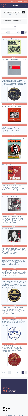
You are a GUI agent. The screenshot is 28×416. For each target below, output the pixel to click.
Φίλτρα (14, 26)
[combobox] (8, 29)
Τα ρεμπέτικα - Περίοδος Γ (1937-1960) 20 (13, 138)
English (25, 1)
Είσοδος (13, 1)
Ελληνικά (20, 1)
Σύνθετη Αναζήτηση (14, 14)
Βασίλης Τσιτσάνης (7, 229)
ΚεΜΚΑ (15, 5)
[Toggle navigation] (25, 5)
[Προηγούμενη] (2, 32)
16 (11, 32)
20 (23, 32)
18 (17, 32)
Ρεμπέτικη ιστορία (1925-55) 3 (10, 39)
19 (19, 32)
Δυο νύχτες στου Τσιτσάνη (9, 196)
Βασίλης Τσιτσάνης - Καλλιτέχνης (11, 106)
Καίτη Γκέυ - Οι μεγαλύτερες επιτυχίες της (14, 59)
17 (14, 32)
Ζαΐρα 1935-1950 (6, 165)
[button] (21, 12)
